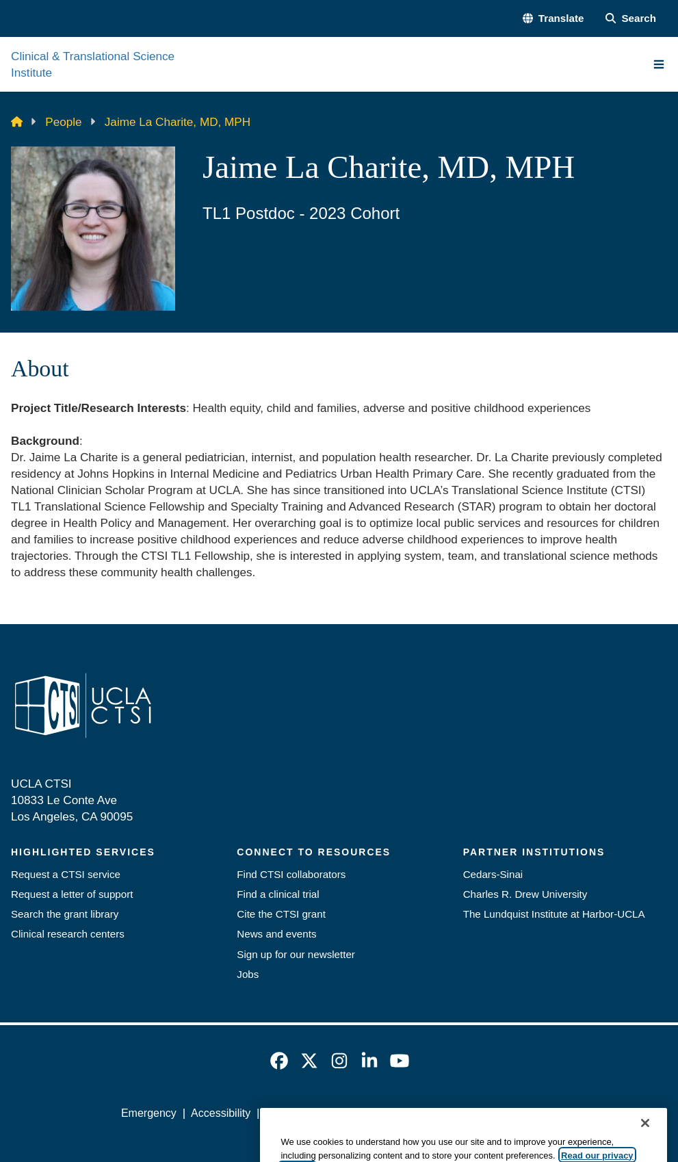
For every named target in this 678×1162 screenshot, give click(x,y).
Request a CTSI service (65, 874)
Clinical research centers (68, 934)
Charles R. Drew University (525, 894)
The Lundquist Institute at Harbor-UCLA (554, 914)
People (63, 122)
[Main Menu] (659, 64)
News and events (276, 934)
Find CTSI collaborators (291, 874)
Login (543, 1113)
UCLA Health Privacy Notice (447, 1113)
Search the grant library (64, 914)
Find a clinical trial (278, 894)
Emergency (149, 1113)
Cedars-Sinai (493, 874)
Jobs (248, 974)
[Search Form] (631, 18)
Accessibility (220, 1113)
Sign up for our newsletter (296, 954)
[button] (553, 18)
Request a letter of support (72, 894)
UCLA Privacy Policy (315, 1113)
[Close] (645, 1147)
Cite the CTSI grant (281, 914)
